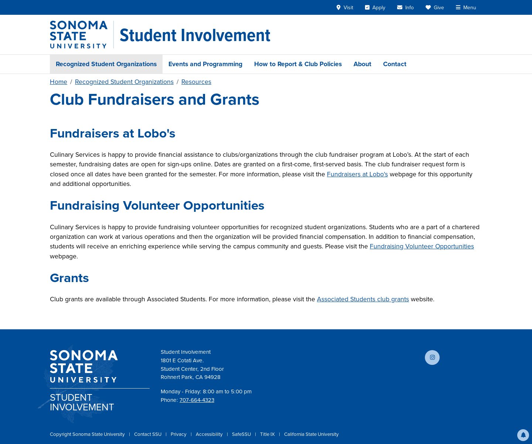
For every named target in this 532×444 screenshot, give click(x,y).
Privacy (179, 434)
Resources (196, 82)
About (362, 64)
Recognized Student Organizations (106, 64)
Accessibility (210, 434)
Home (58, 82)
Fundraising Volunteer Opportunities (422, 246)
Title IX (268, 434)
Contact (394, 64)
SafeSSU (242, 434)
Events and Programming (205, 64)
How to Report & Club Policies (298, 64)
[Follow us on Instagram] (432, 357)
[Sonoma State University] (82, 34)
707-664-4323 (197, 400)
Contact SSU (148, 434)
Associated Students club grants (363, 299)
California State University (311, 434)
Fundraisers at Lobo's (357, 174)
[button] (523, 435)
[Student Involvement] (195, 35)
